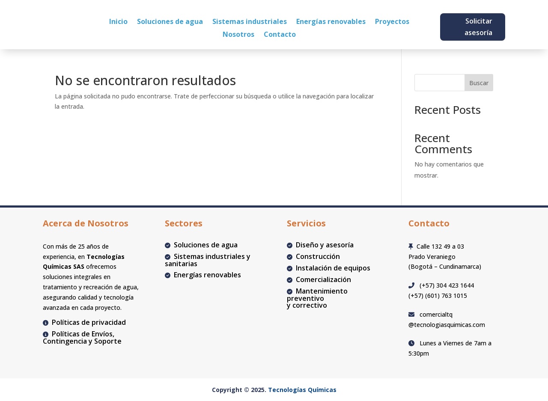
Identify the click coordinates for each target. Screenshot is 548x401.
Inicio (118, 22)
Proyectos (392, 22)
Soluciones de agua (170, 22)
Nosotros (238, 35)
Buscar (478, 83)
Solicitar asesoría (478, 26)
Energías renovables (331, 22)
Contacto (280, 35)
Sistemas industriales (249, 22)
